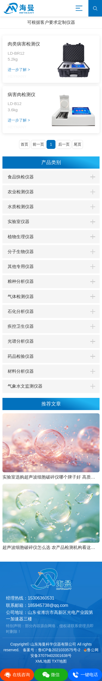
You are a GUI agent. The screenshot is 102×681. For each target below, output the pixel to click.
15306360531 (41, 598)
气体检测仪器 (21, 296)
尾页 (77, 144)
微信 (51, 674)
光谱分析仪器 (21, 341)
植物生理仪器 (21, 236)
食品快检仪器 (21, 177)
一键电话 (85, 674)
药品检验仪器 (21, 356)
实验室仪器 (18, 221)
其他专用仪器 (21, 266)
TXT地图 (59, 661)
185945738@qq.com (48, 605)
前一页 (38, 144)
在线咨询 (17, 674)
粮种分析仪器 (21, 281)
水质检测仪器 (21, 206)
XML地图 (43, 661)
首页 (24, 144)
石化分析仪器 (21, 311)
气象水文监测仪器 (25, 386)
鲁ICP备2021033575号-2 (59, 650)
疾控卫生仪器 (21, 326)
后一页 (64, 144)
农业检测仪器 (21, 191)
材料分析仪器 (21, 371)
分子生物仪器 (21, 251)
